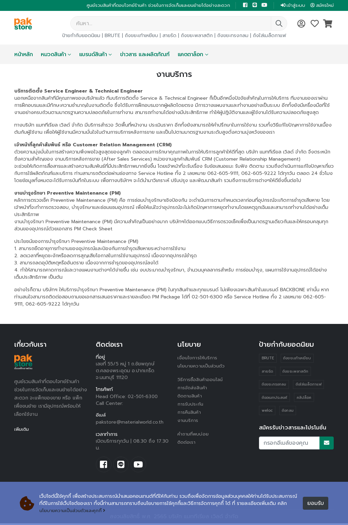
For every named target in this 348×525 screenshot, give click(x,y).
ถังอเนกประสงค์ (275, 398)
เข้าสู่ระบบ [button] (290, 5)
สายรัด (169, 36)
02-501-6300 (143, 397)
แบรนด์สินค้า (93, 55)
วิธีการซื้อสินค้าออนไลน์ (201, 380)
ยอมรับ (315, 503)
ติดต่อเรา (187, 442)
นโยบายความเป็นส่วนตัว (202, 366)
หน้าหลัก (23, 55)
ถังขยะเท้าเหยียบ (141, 36)
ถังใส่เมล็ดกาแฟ (269, 36)
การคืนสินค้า (190, 412)
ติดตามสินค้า (190, 396)
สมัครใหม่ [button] (321, 5)
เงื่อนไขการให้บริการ (197, 358)
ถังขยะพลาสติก (197, 36)
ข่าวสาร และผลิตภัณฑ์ (145, 55)
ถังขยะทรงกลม (232, 36)
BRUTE (112, 36)
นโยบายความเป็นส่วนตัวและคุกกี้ (74, 510)
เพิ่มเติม (22, 429)
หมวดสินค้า (53, 55)
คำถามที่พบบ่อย (193, 434)
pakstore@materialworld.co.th (130, 423)
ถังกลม (288, 412)
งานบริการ (188, 421)
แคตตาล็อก (190, 55)
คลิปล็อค (304, 398)
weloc (267, 412)
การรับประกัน (190, 404)
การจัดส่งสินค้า (193, 388)
